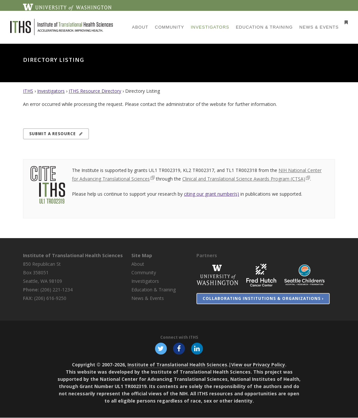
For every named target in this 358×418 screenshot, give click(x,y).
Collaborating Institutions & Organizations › (263, 298)
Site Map (141, 255)
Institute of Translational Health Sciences (73, 255)
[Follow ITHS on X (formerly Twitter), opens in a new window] (160, 349)
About (137, 264)
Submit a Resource (56, 133)
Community (143, 272)
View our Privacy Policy (258, 365)
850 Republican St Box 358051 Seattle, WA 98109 (42, 272)
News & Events (147, 298)
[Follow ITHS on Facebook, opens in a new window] (179, 349)
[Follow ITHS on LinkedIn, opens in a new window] (197, 349)
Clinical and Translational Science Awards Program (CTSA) (243, 179)
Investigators (51, 91)
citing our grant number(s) (211, 194)
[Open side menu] (340, 22)
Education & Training (153, 289)
